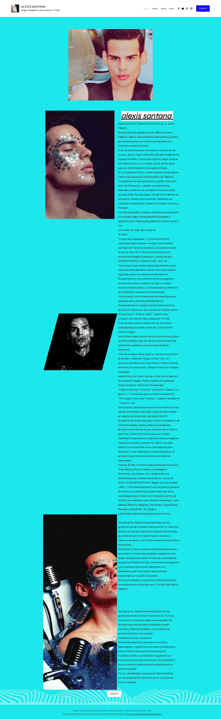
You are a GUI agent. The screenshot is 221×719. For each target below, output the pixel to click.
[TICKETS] (114, 694)
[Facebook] (178, 8)
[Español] (203, 8)
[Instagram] (191, 8)
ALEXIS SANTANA (33, 6)
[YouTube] (182, 8)
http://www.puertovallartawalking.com (144, 714)
